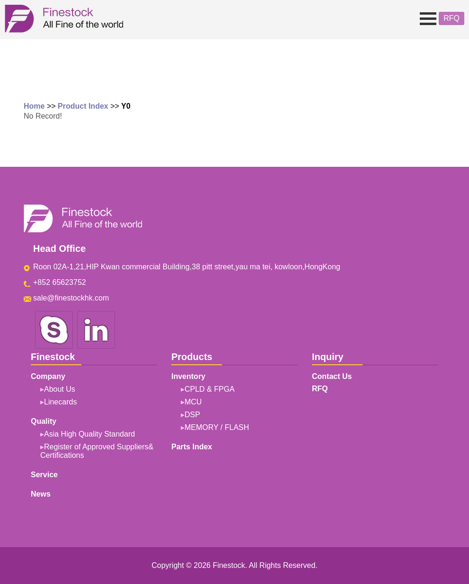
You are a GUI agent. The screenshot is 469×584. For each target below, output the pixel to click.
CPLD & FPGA (210, 389)
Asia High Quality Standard (89, 434)
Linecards (60, 402)
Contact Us (332, 376)
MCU (193, 402)
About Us (59, 389)
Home (34, 106)
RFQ (451, 18)
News (41, 494)
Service (44, 475)
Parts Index (191, 447)
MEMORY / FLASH (217, 427)
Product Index (83, 106)
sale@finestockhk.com (71, 298)
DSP (192, 415)
